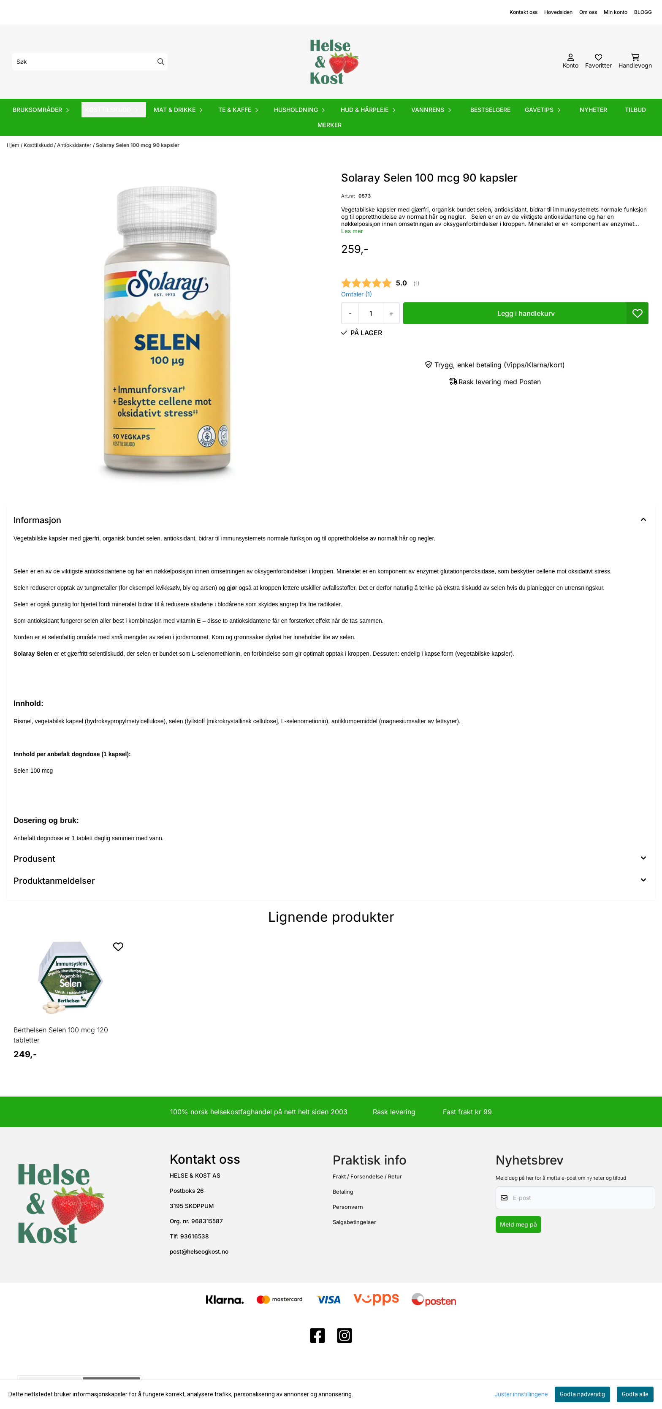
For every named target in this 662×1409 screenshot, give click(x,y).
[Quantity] (370, 313)
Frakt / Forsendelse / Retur (367, 1176)
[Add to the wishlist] (118, 947)
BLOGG (643, 12)
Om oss (588, 12)
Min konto (615, 12)
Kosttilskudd (39, 145)
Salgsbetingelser (354, 1222)
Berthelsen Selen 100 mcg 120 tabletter (61, 1035)
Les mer (352, 231)
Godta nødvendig (582, 1394)
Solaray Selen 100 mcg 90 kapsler (137, 145)
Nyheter (593, 109)
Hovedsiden (558, 12)
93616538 (194, 1236)
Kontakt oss (523, 12)
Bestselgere (490, 109)
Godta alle (635, 1394)
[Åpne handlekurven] (635, 61)
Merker (329, 124)
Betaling (343, 1192)
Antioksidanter (75, 145)
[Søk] (90, 62)
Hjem (14, 145)
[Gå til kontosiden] (570, 61)
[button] (637, 313)
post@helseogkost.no (199, 1251)
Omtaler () (356, 294)
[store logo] (333, 61)
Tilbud (635, 109)
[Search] (161, 62)
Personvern (348, 1207)
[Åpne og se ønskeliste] (598, 61)
